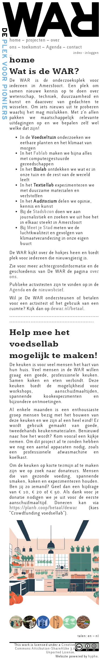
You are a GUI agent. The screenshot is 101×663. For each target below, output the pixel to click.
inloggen (92, 53)
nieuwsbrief (51, 289)
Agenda (54, 47)
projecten (35, 40)
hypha (93, 656)
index (77, 53)
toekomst (31, 47)
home (15, 40)
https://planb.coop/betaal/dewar (43, 507)
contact (74, 47)
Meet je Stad (39, 227)
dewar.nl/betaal (67, 308)
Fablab (41, 153)
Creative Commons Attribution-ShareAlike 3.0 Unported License (45, 648)
